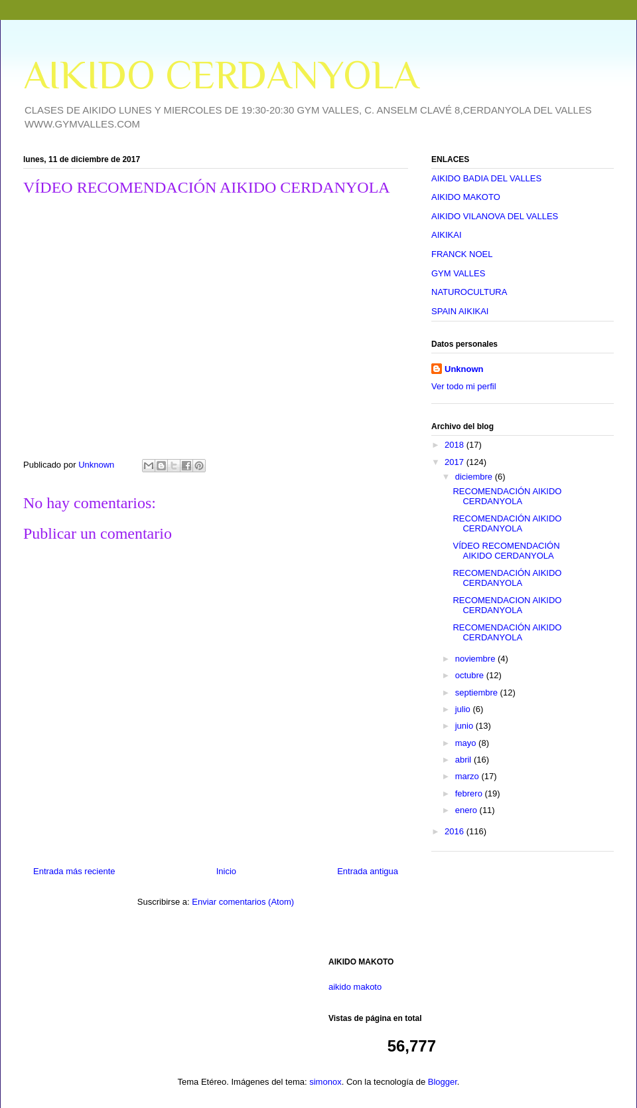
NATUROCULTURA (469, 292)
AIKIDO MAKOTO (465, 197)
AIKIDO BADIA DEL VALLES (486, 178)
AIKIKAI (446, 235)
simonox (325, 1082)
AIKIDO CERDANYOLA (221, 74)
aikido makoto (355, 987)
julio (464, 709)
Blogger (442, 1082)
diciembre (475, 477)
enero (467, 810)
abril (464, 760)
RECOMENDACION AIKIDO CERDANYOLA (507, 605)
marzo (468, 776)
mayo (466, 743)
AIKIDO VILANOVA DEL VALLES (494, 216)
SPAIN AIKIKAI (459, 311)
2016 (455, 831)
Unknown (464, 369)
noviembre (476, 659)
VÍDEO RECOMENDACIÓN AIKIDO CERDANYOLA (506, 551)
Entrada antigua (367, 871)
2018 (455, 445)
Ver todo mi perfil (463, 386)
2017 (455, 462)
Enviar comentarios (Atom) (243, 902)
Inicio (226, 871)
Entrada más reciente (74, 871)
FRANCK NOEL (461, 254)
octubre (470, 675)
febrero (470, 793)
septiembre (477, 692)
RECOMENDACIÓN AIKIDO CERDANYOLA (507, 496)
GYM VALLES (458, 273)
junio (465, 726)
